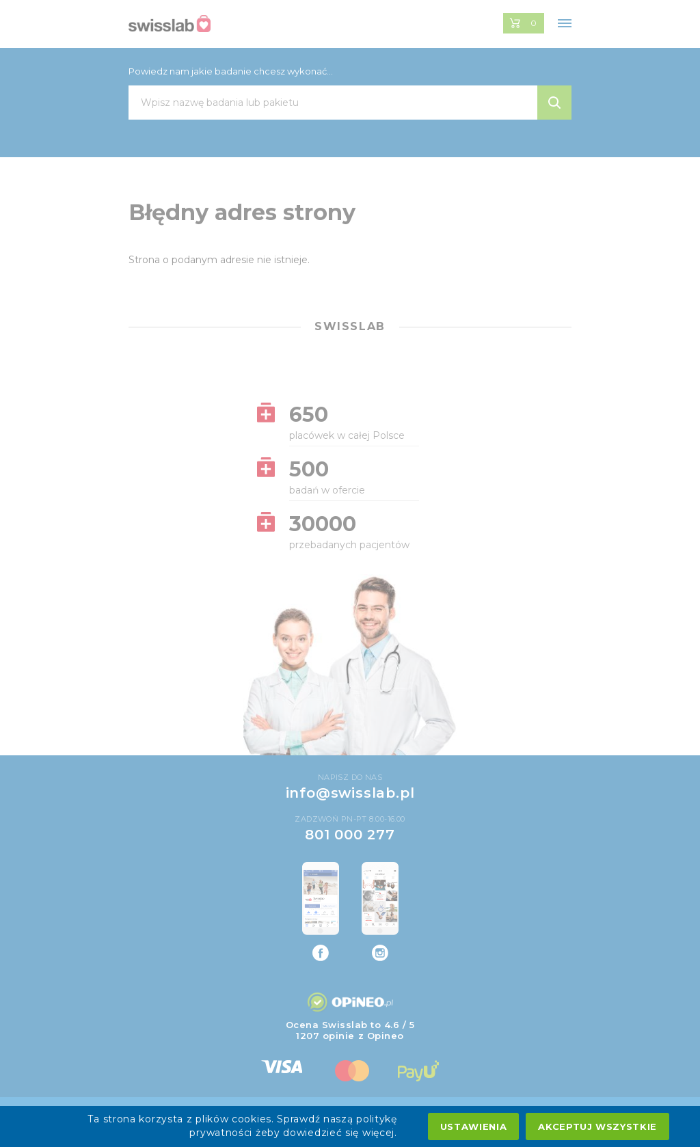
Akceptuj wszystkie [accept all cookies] (597, 1126)
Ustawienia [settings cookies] (473, 1126)
